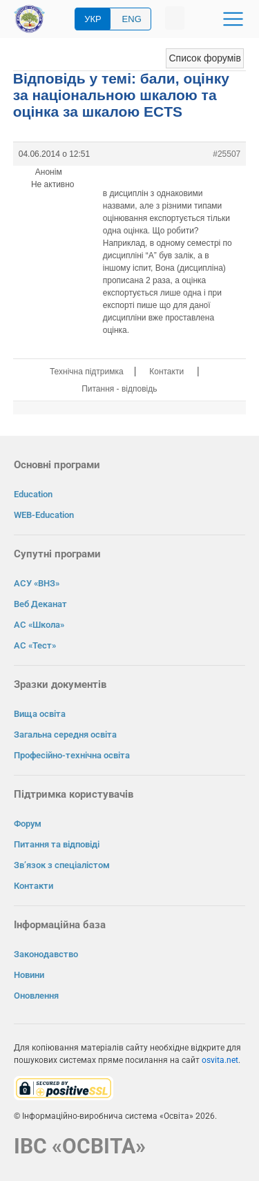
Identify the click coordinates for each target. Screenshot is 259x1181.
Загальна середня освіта (65, 734)
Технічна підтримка (87, 371)
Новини (29, 975)
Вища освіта (40, 714)
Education (33, 494)
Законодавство (46, 954)
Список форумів (204, 58)
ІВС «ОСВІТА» (80, 1146)
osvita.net (220, 1060)
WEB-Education (44, 515)
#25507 (226, 154)
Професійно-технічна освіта (72, 755)
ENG (132, 19)
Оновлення (36, 995)
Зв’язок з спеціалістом (62, 865)
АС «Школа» (39, 625)
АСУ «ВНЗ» (36, 583)
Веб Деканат (40, 604)
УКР (93, 19)
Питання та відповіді (56, 844)
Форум (27, 823)
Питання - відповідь (119, 389)
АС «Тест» (35, 645)
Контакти (166, 371)
